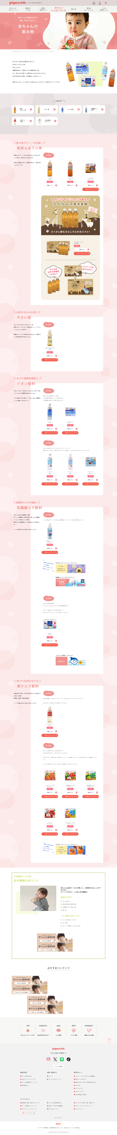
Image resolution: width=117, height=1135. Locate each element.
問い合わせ (67, 1127)
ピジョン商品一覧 (26, 1076)
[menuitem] (12, 9)
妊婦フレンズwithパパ (80, 1079)
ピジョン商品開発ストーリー (29, 1082)
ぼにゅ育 (77, 1085)
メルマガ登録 (58, 1066)
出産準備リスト (25, 1085)
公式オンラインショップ (91, 189)
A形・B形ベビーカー (53, 1109)
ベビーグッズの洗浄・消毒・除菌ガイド (85, 1102)
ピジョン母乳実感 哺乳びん (55, 1102)
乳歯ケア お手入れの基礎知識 (55, 1106)
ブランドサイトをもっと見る (30, 1113)
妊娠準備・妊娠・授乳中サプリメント (31, 1102)
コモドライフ (78, 1091)
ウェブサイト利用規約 (42, 1127)
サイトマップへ (58, 1117)
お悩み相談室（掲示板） (81, 1094)
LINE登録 (100, 3)
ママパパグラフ (79, 1088)
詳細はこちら (50, 185)
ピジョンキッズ (79, 1109)
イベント (50, 1076)
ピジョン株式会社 (75, 1127)
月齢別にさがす (94, 3)
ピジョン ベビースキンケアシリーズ (83, 1106)
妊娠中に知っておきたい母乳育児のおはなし (86, 1082)
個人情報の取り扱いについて (56, 1127)
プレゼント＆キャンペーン (54, 1079)
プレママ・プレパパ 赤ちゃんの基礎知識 (85, 1076)
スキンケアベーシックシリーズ (29, 1109)
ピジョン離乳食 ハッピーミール (29, 1106)
